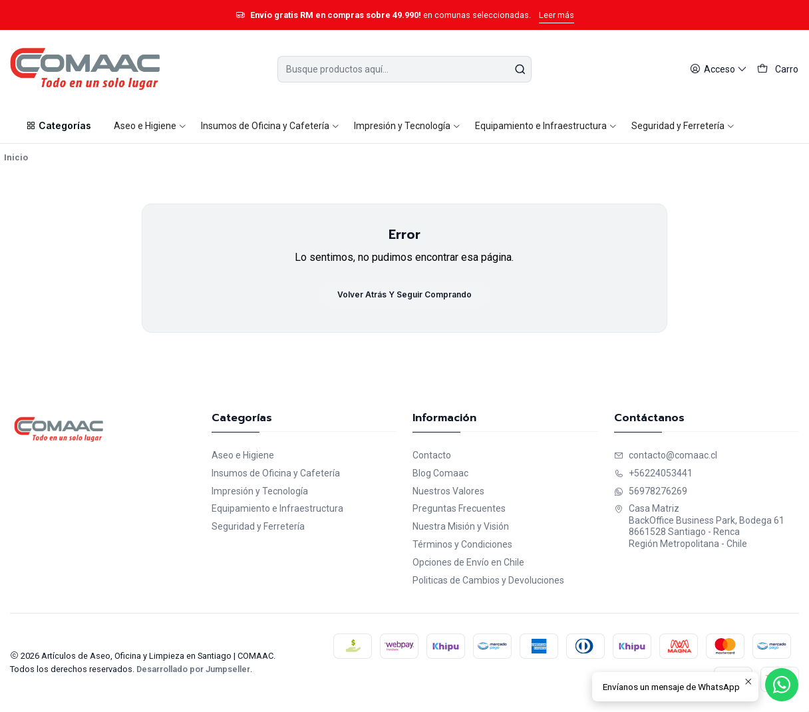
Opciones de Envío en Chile (468, 562)
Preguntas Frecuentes (459, 508)
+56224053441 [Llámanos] (653, 473)
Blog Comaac (440, 473)
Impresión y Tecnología (260, 491)
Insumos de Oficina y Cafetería (276, 473)
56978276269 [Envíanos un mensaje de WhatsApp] (650, 491)
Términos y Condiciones (462, 544)
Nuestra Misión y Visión (460, 526)
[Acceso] (718, 69)
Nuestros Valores (448, 491)
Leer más (556, 15)
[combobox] (404, 69)
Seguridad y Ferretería (258, 526)
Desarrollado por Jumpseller (193, 669)
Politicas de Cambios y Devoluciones (488, 580)
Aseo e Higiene (243, 455)
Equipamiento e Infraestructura (277, 508)
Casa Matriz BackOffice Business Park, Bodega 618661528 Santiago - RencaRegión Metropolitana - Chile (699, 526)
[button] (58, 125)
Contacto (431, 455)
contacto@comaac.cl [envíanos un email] (665, 455)
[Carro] (777, 69)
